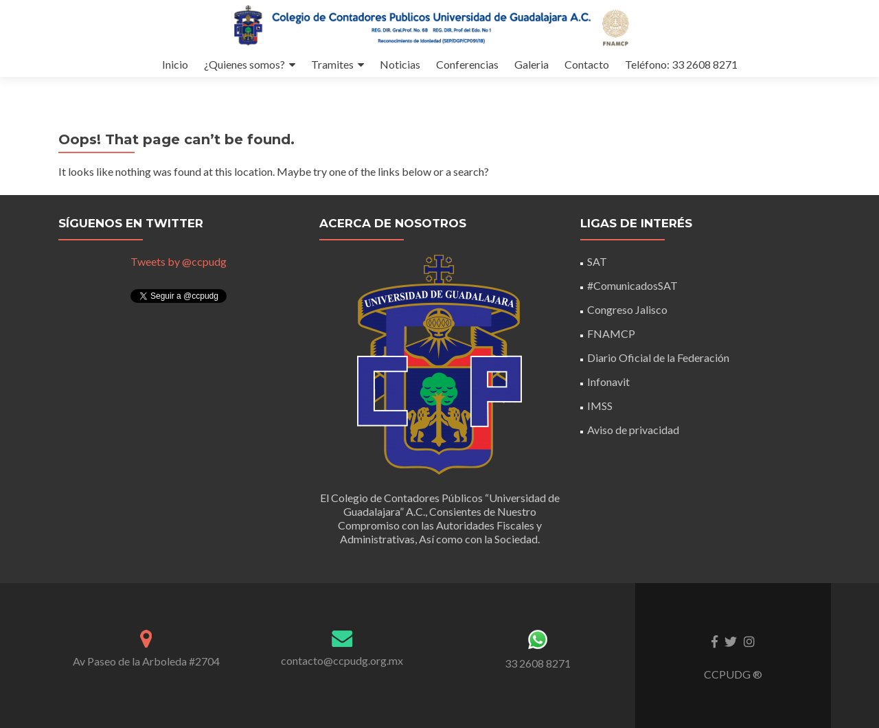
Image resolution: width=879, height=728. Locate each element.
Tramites (332, 64)
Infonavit (608, 381)
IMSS (600, 405)
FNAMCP (611, 333)
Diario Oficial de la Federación (658, 357)
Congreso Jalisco (627, 309)
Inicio (175, 64)
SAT (597, 261)
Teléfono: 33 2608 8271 (681, 64)
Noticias (400, 64)
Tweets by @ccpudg (178, 261)
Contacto (586, 64)
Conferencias (467, 64)
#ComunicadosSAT (632, 285)
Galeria (531, 64)
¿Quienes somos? (244, 64)
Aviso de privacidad (633, 429)
